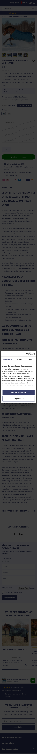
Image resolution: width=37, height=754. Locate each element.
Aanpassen (18, 398)
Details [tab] (19, 359)
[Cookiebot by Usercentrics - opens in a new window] (26, 353)
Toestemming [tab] (7, 359)
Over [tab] (30, 359)
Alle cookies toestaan (18, 392)
